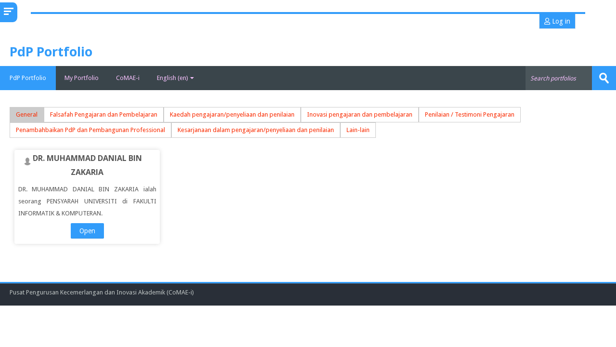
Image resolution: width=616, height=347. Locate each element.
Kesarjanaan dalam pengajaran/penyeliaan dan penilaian (256, 129)
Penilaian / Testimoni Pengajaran (469, 114)
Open (87, 231)
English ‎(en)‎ (175, 77)
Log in (557, 21)
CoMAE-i (128, 77)
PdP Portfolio (28, 77)
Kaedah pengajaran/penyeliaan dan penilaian (232, 114)
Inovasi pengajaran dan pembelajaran (359, 114)
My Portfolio (81, 77)
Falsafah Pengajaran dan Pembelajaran (103, 114)
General (27, 114)
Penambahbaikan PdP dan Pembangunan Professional (90, 129)
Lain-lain (358, 129)
